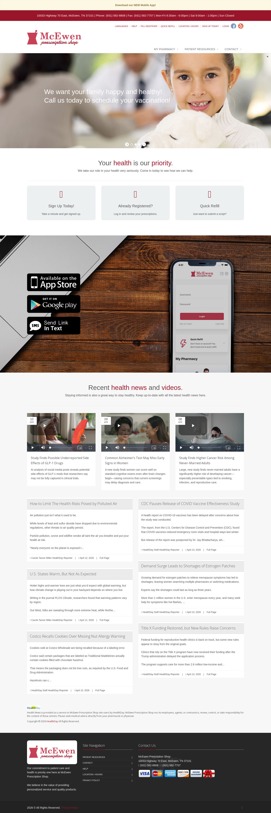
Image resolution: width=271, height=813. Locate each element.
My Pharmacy (164, 49)
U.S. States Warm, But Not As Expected (63, 573)
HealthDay (52, 721)
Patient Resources (200, 49)
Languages (121, 26)
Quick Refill (168, 26)
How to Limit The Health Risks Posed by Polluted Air (73, 503)
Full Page (104, 558)
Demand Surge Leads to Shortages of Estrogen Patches (188, 565)
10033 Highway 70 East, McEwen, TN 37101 (65, 15)
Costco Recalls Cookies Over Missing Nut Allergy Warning (77, 636)
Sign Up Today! (210, 26)
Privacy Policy (91, 780)
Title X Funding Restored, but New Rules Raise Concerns (188, 628)
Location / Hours (188, 26)
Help (134, 26)
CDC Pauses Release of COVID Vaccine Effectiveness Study (190, 503)
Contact (231, 49)
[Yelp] (240, 26)
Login (225, 26)
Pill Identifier (149, 26)
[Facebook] (233, 26)
